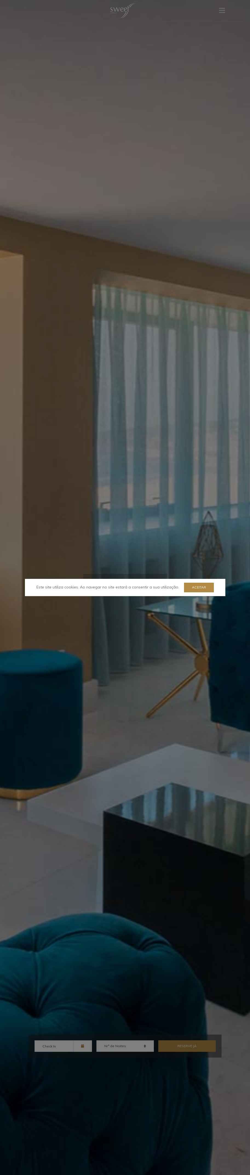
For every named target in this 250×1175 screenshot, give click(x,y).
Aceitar (199, 587)
